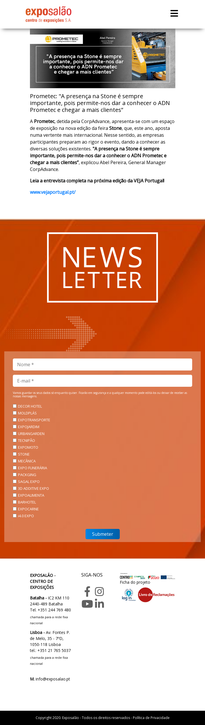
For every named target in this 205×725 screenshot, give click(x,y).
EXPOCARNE (28, 508)
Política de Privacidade (151, 717)
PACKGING (27, 474)
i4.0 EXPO (26, 515)
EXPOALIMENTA (31, 495)
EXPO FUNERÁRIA (32, 467)
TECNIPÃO (26, 440)
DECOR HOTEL (30, 406)
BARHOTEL (27, 502)
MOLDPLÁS (27, 413)
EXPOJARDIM (28, 426)
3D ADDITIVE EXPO (33, 488)
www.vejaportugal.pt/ (53, 192)
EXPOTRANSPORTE (34, 419)
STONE (24, 454)
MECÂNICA (27, 461)
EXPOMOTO (28, 447)
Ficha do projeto (135, 582)
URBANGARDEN (31, 433)
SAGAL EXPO (29, 481)
